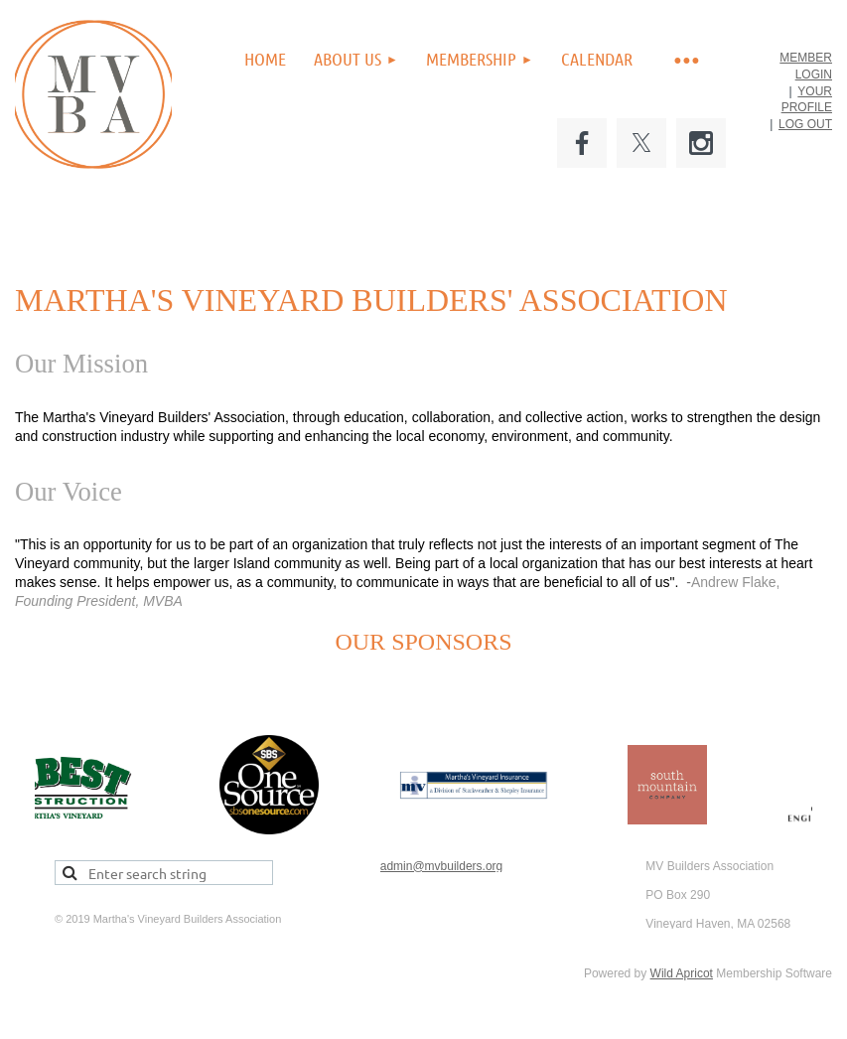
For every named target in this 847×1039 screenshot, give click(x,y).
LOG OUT (805, 124)
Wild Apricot (681, 973)
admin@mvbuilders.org (441, 866)
